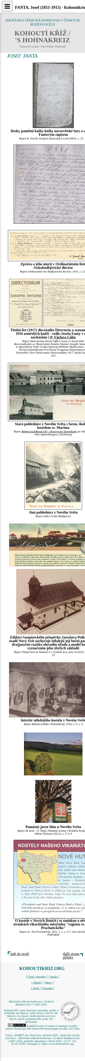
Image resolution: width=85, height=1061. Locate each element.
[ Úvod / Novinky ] (37, 976)
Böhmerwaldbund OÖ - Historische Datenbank (49, 431)
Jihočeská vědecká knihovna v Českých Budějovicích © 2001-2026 (31, 1003)
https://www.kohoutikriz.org (57, 1043)
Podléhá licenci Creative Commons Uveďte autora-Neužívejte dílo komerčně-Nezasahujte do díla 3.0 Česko (42, 1027)
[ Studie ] (53, 976)
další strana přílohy (71, 955)
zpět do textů (19, 954)
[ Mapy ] (48, 982)
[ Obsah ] (37, 982)
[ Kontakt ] (47, 988)
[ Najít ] (35, 988)
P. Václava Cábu (62, 337)
